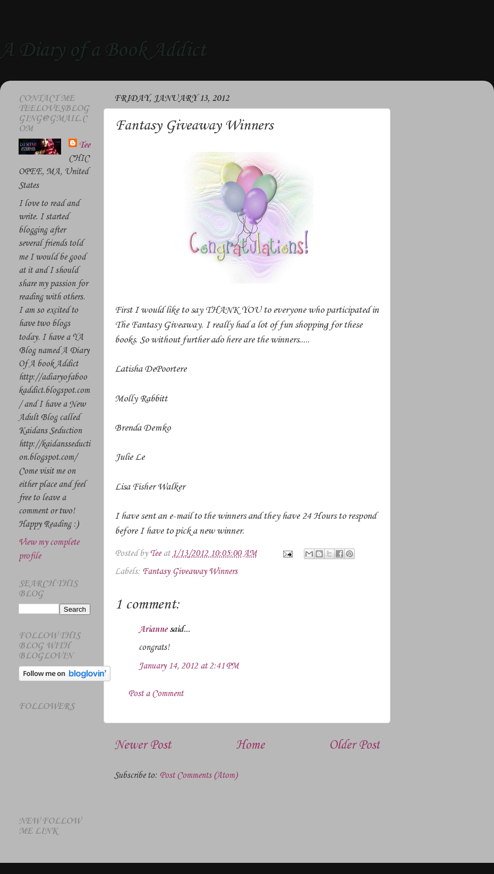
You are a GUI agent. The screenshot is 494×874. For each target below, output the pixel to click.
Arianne (153, 629)
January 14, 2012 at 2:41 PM (189, 666)
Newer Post (142, 745)
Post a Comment (155, 694)
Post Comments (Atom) (198, 775)
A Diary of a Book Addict (103, 50)
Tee (84, 145)
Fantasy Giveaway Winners (189, 572)
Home (250, 745)
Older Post (354, 745)
